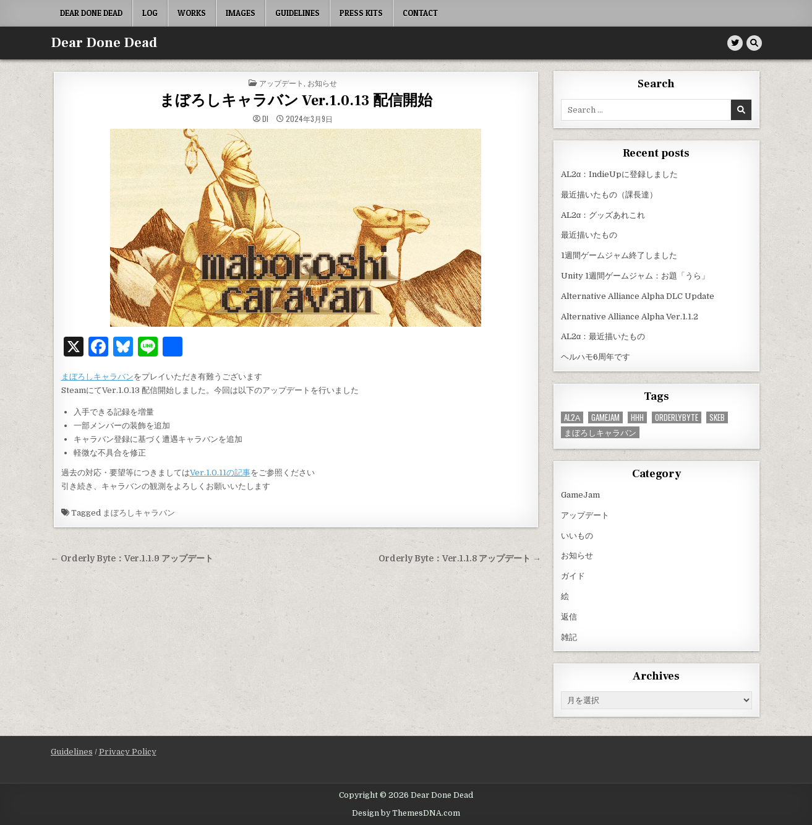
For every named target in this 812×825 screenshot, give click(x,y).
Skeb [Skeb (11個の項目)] (717, 417)
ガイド (573, 576)
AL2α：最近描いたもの (603, 336)
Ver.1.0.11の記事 (220, 472)
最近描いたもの (589, 235)
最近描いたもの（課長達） (609, 194)
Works (191, 13)
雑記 (569, 637)
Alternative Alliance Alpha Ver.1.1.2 (629, 316)
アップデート (281, 82)
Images (240, 13)
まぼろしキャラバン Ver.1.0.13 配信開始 (296, 100)
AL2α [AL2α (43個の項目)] (572, 417)
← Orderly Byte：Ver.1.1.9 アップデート (132, 558)
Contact (420, 13)
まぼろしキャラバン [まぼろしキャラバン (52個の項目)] (600, 432)
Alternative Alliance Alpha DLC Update (637, 296)
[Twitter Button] (735, 43)
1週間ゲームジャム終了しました (619, 255)
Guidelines (297, 13)
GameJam (580, 494)
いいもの (577, 535)
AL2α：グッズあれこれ (603, 215)
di (265, 119)
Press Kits (361, 13)
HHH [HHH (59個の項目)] (637, 417)
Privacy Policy (127, 751)
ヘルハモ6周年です (595, 356)
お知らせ (322, 82)
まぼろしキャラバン (97, 376)
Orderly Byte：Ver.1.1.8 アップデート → (459, 558)
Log (150, 13)
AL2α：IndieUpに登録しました (619, 174)
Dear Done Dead (91, 13)
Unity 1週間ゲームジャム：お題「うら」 (635, 275)
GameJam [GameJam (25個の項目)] (605, 417)
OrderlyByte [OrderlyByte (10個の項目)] (676, 417)
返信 (569, 616)
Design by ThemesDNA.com (406, 813)
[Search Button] (754, 43)
